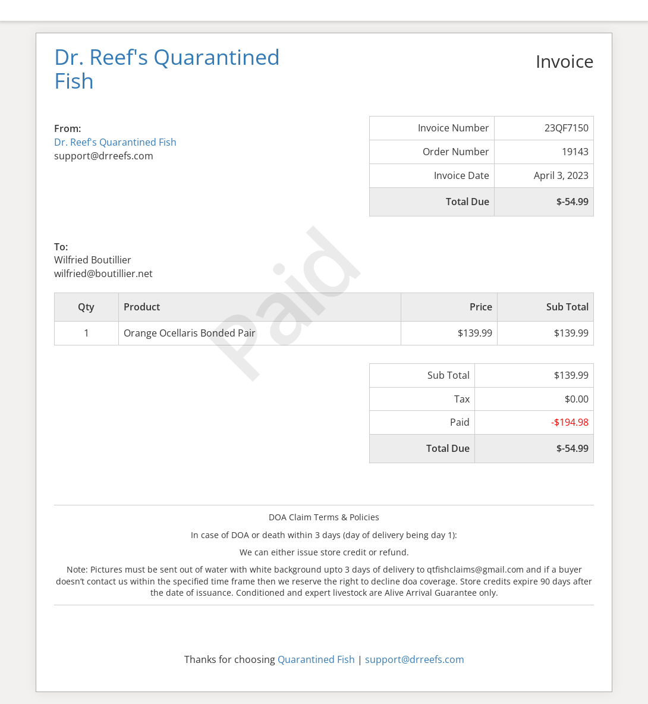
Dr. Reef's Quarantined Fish (115, 142)
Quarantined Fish (316, 659)
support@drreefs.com (414, 659)
